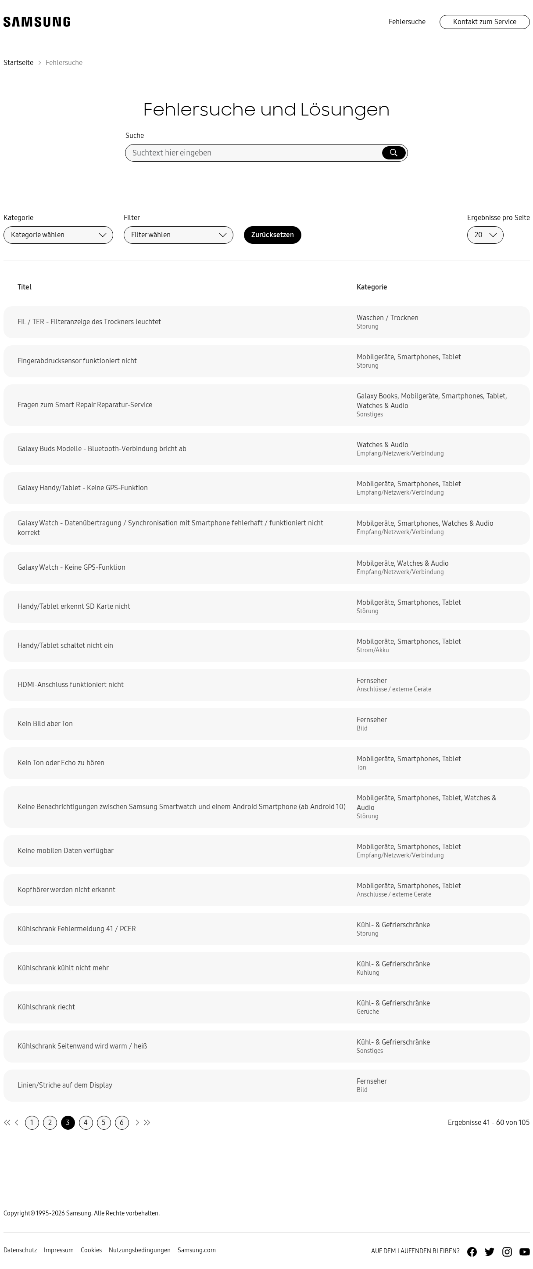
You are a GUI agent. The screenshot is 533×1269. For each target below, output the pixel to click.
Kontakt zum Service (484, 22)
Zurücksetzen (272, 235)
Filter (132, 217)
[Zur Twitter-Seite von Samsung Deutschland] (489, 1252)
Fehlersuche (407, 22)
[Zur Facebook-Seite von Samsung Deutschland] (472, 1252)
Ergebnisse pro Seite (498, 217)
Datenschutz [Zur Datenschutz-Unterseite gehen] (20, 1250)
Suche (134, 135)
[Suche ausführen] (394, 152)
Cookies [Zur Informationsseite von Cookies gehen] (91, 1250)
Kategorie (18, 217)
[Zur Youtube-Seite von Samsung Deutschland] (524, 1252)
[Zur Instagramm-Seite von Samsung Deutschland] (507, 1252)
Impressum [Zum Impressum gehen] (59, 1250)
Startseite (18, 62)
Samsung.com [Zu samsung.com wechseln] (197, 1250)
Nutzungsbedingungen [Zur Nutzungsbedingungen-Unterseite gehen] (140, 1250)
